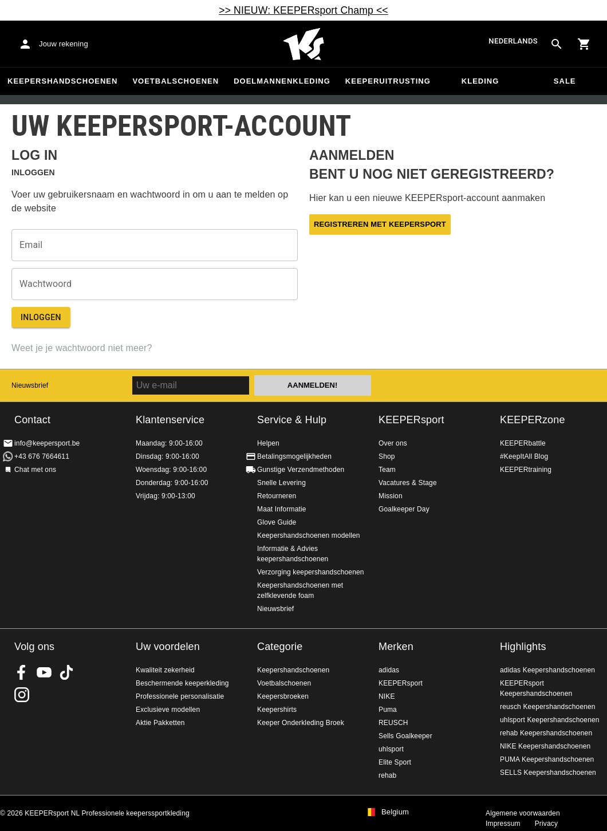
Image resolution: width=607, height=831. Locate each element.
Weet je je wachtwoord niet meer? (81, 348)
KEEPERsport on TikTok (66, 672)
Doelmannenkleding (282, 81)
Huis (303, 44)
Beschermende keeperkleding (182, 683)
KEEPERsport (411, 420)
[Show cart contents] (584, 44)
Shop (387, 456)
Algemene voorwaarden (523, 813)
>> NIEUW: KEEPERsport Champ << (303, 10)
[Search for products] (556, 44)
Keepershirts (277, 710)
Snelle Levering (281, 483)
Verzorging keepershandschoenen (310, 572)
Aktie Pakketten (160, 723)
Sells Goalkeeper (405, 736)
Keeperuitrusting (388, 81)
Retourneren (276, 496)
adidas (389, 670)
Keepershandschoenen (62, 81)
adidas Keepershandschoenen (547, 670)
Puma (388, 710)
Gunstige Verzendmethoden (300, 470)
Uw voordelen (168, 646)
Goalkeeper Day (404, 509)
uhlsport (391, 749)
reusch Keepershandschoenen (548, 707)
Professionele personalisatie (180, 696)
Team (387, 470)
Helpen (268, 443)
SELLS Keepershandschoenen (548, 773)
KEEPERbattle (523, 443)
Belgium (395, 812)
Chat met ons (35, 470)
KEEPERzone (532, 420)
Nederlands (513, 41)
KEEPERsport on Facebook (21, 672)
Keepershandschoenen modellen (308, 535)
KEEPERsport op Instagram (21, 694)
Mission (391, 496)
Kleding (480, 81)
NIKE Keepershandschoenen (545, 746)
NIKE (387, 696)
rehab (387, 775)
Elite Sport (395, 762)
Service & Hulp (291, 420)
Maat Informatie (281, 509)
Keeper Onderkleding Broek (300, 723)
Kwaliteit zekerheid (165, 670)
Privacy (546, 824)
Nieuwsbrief (29, 385)
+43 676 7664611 (41, 456)
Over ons (393, 443)
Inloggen (41, 317)
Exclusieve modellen (168, 710)
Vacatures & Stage (408, 483)
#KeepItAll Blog (524, 456)
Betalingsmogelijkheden (294, 456)
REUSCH (393, 723)
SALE (565, 81)
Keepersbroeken (283, 696)
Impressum (503, 824)
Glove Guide (276, 522)
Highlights (523, 646)
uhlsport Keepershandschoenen (550, 720)
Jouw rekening (63, 44)
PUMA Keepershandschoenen (547, 759)
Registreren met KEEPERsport (380, 224)
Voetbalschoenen (175, 81)
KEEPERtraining (525, 470)
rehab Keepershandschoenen (546, 733)
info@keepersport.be (47, 443)
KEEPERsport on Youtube (44, 672)
